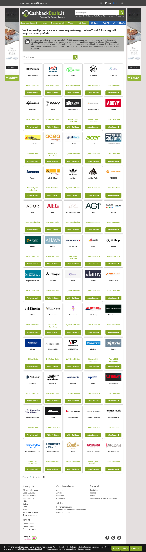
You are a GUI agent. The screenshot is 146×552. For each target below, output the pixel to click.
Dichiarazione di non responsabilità (103, 498)
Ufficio (25, 501)
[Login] (108, 3)
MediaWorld (98, 16)
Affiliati (59, 493)
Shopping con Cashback (28, 23)
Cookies (93, 493)
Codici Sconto (28, 524)
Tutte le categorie (30, 515)
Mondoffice (120, 16)
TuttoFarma (89, 16)
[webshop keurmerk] (30, 539)
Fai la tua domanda (64, 512)
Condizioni (94, 490)
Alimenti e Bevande (30, 490)
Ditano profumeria (109, 16)
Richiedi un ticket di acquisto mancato (71, 510)
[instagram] (119, 537)
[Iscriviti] (116, 3)
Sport (25, 507)
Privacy (92, 496)
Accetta (116, 548)
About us (60, 490)
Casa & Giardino (29, 493)
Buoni (94, 23)
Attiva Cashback (32, 93)
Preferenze (135, 548)
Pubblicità (60, 496)
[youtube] (113, 537)
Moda (25, 510)
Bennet (81, 16)
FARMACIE (106, 23)
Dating (25, 504)
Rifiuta (125, 548)
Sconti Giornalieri (30, 529)
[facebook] (107, 537)
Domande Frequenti (64, 507)
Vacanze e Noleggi (30, 512)
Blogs (82, 23)
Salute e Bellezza (29, 496)
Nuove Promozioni (30, 526)
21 (44, 477)
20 (40, 477)
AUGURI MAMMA (119, 23)
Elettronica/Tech (29, 498)
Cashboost (60, 498)
